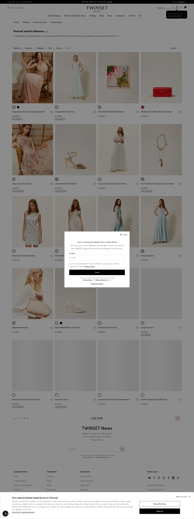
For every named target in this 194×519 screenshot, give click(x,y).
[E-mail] (97, 257)
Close (123, 235)
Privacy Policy (89, 266)
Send (97, 272)
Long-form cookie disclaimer (23, 512)
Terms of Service (101, 280)
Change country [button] (97, 283)
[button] (159, 504)
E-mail (97, 256)
